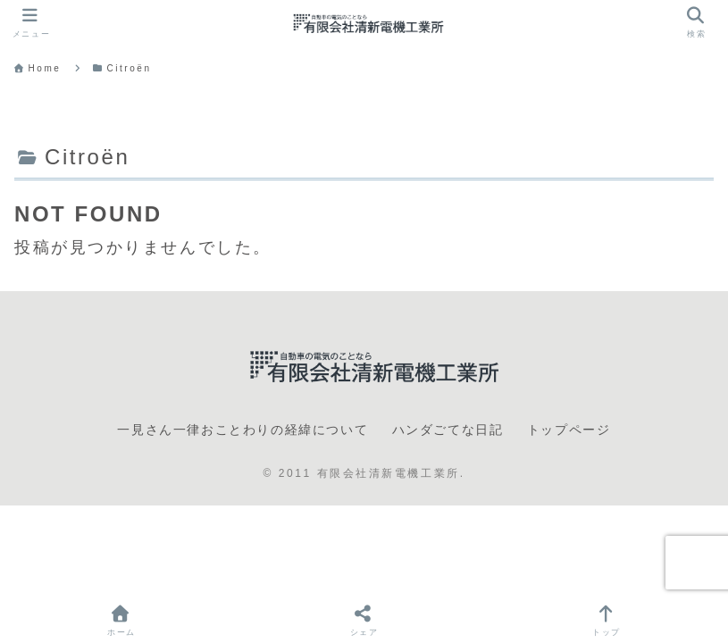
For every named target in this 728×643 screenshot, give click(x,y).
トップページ (569, 430)
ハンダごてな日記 (448, 430)
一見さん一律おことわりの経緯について (242, 430)
